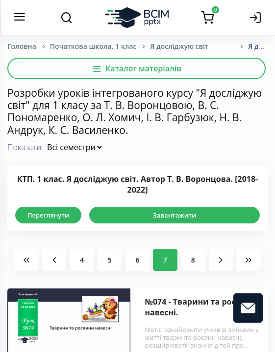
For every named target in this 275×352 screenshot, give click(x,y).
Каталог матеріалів (136, 68)
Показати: (25, 147)
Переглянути (48, 215)
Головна (21, 46)
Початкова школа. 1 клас (93, 46)
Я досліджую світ (179, 46)
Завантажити (174, 215)
